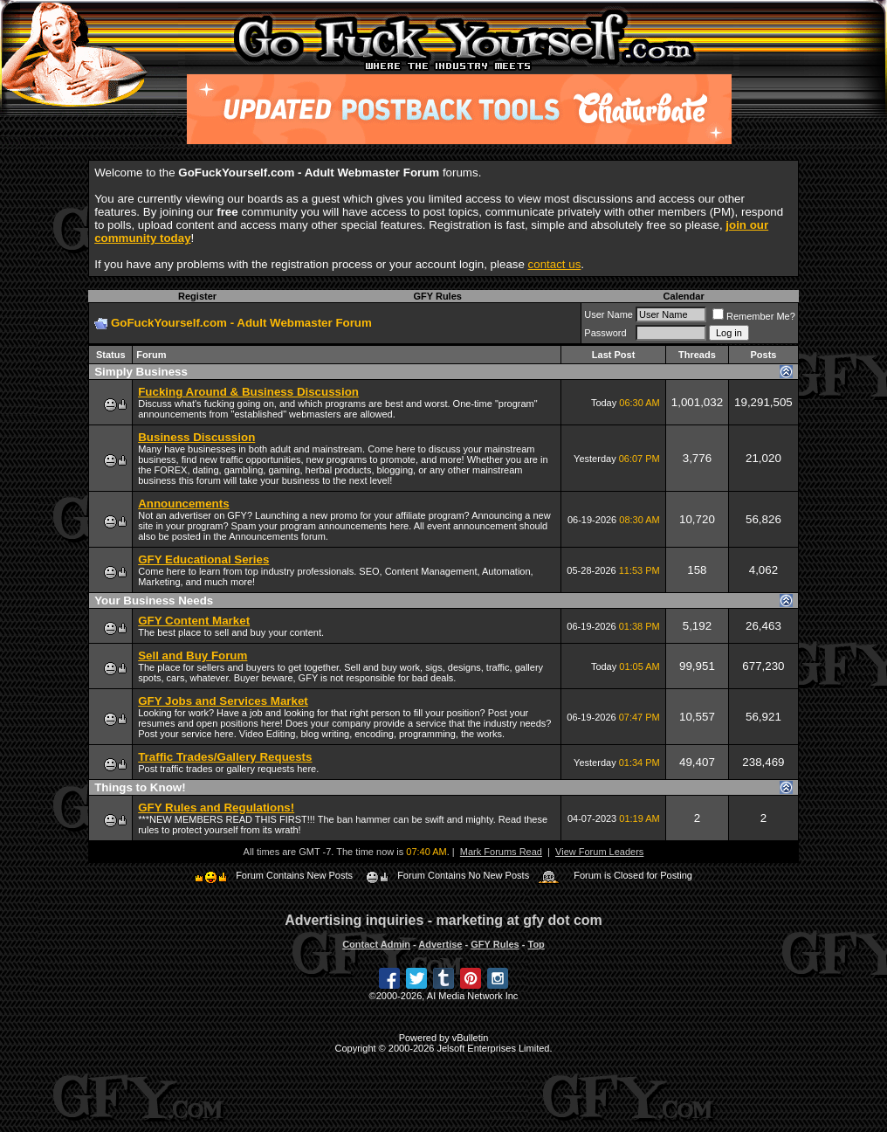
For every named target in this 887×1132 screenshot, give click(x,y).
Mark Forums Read (501, 851)
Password (605, 333)
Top (535, 944)
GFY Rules (437, 296)
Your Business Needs (153, 600)
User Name (608, 314)
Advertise (440, 944)
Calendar (684, 296)
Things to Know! (139, 787)
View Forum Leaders (599, 851)
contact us (554, 264)
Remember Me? (753, 316)
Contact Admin (376, 944)
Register (197, 296)
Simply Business (141, 371)
